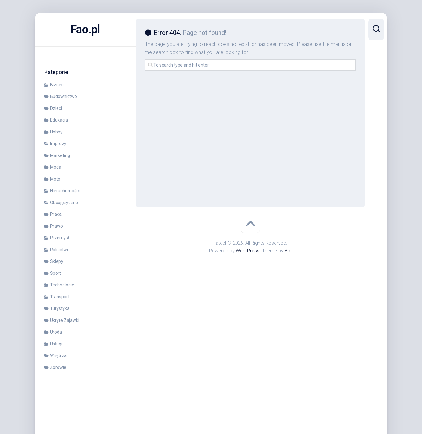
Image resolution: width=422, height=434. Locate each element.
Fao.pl (85, 29)
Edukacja (59, 119)
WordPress (247, 250)
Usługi (56, 343)
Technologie (62, 284)
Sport (55, 273)
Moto (55, 179)
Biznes (57, 84)
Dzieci (56, 108)
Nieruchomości (65, 190)
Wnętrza (58, 355)
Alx (288, 250)
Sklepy (56, 261)
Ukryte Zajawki (64, 320)
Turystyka (59, 308)
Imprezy (58, 143)
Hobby (56, 131)
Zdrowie (58, 367)
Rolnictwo (59, 249)
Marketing (60, 155)
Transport (59, 296)
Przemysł (59, 237)
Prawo (56, 226)
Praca (56, 214)
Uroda (56, 331)
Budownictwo (63, 96)
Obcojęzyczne (64, 202)
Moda (55, 167)
